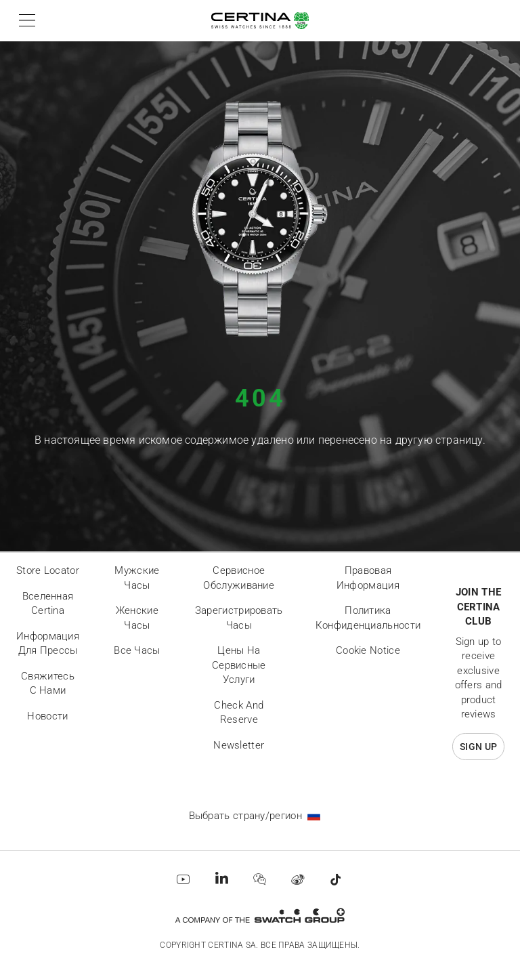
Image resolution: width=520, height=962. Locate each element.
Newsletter (238, 745)
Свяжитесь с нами (47, 683)
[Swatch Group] (260, 915)
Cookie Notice (368, 650)
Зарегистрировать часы (239, 617)
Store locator (47, 570)
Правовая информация (368, 577)
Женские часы (137, 617)
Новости (47, 716)
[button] (24, 20)
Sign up (478, 746)
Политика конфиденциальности (368, 617)
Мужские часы (136, 577)
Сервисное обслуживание (238, 577)
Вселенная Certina (48, 603)
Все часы (137, 650)
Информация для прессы (47, 643)
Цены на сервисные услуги (239, 665)
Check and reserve (238, 712)
